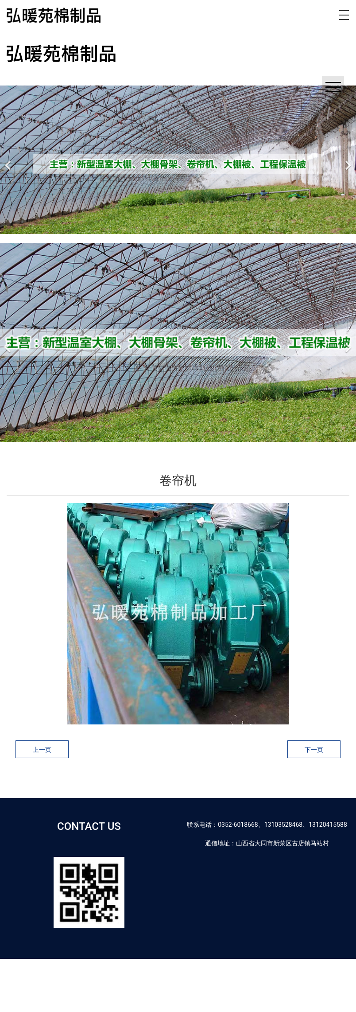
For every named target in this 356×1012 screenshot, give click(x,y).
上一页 (42, 749)
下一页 (314, 749)
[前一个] (9, 160)
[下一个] (347, 160)
